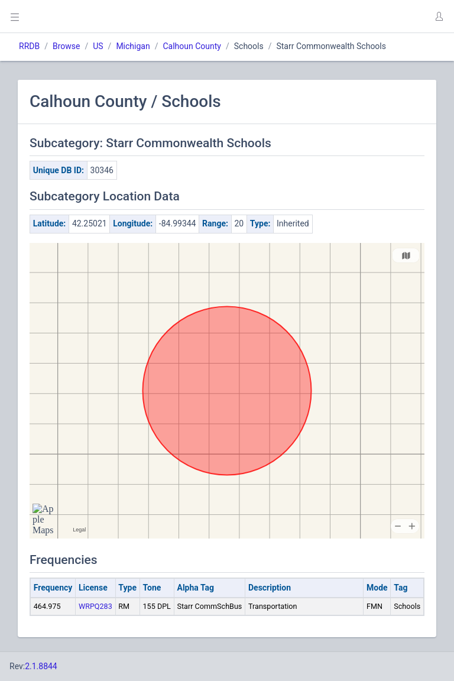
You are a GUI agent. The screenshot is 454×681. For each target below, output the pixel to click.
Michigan (133, 46)
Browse (66, 46)
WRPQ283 (95, 606)
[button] (438, 16)
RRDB (29, 46)
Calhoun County (192, 46)
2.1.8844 (41, 666)
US (98, 46)
